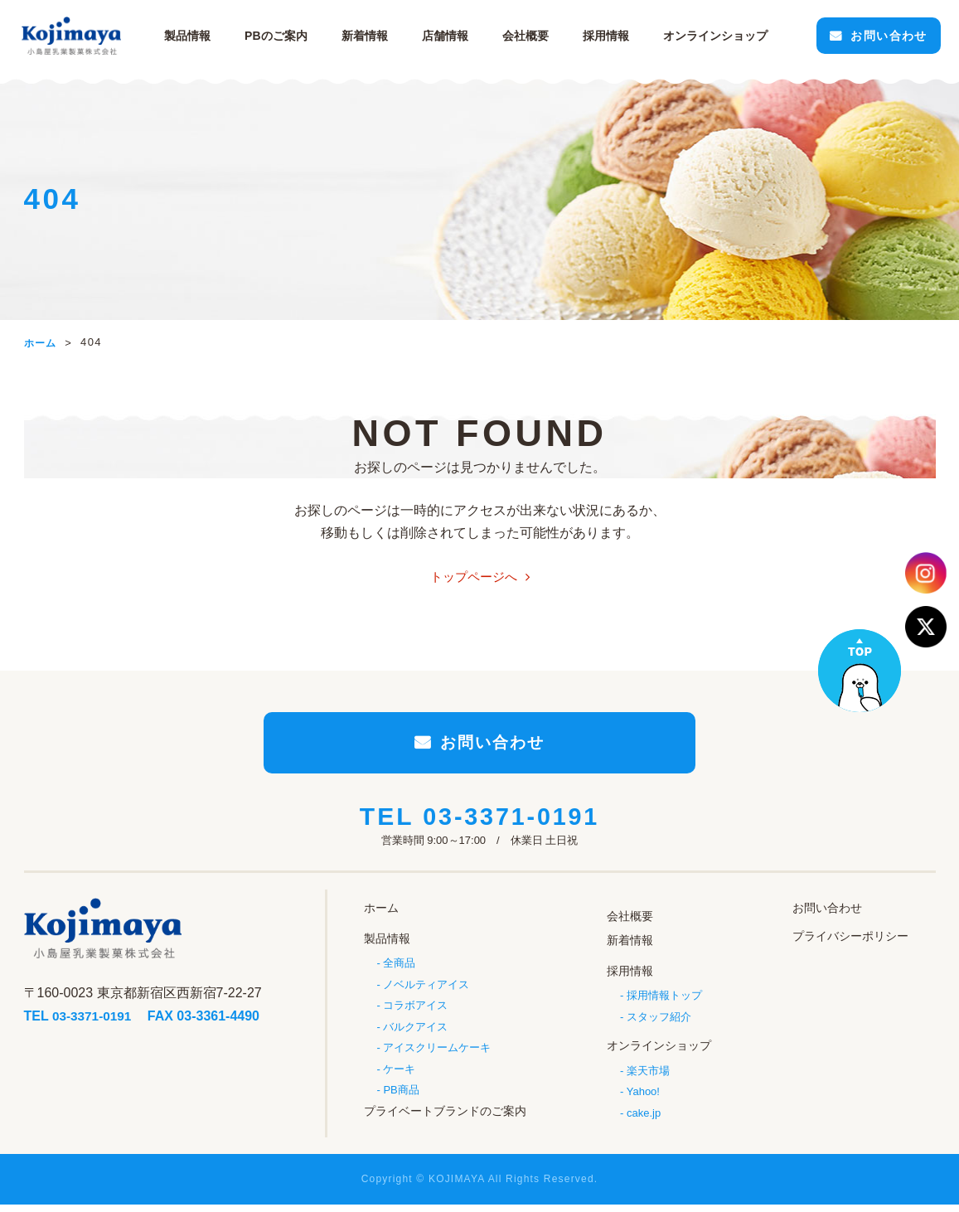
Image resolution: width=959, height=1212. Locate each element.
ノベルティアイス (426, 990)
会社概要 (529, 35)
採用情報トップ (664, 998)
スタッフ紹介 (659, 1020)
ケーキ (399, 1076)
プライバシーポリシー (850, 945)
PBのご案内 (280, 35)
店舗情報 (448, 35)
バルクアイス (415, 1033)
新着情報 (368, 35)
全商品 (399, 968)
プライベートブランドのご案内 (445, 1118)
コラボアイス (415, 1012)
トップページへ (473, 577)
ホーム (381, 917)
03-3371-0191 (511, 826)
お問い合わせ (883, 35)
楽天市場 (648, 1072)
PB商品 (401, 1098)
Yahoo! (643, 1094)
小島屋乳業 (74, 36)
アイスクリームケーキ (437, 1055)
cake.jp (644, 1115)
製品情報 (191, 35)
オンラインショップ (659, 1048)
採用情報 (609, 35)
